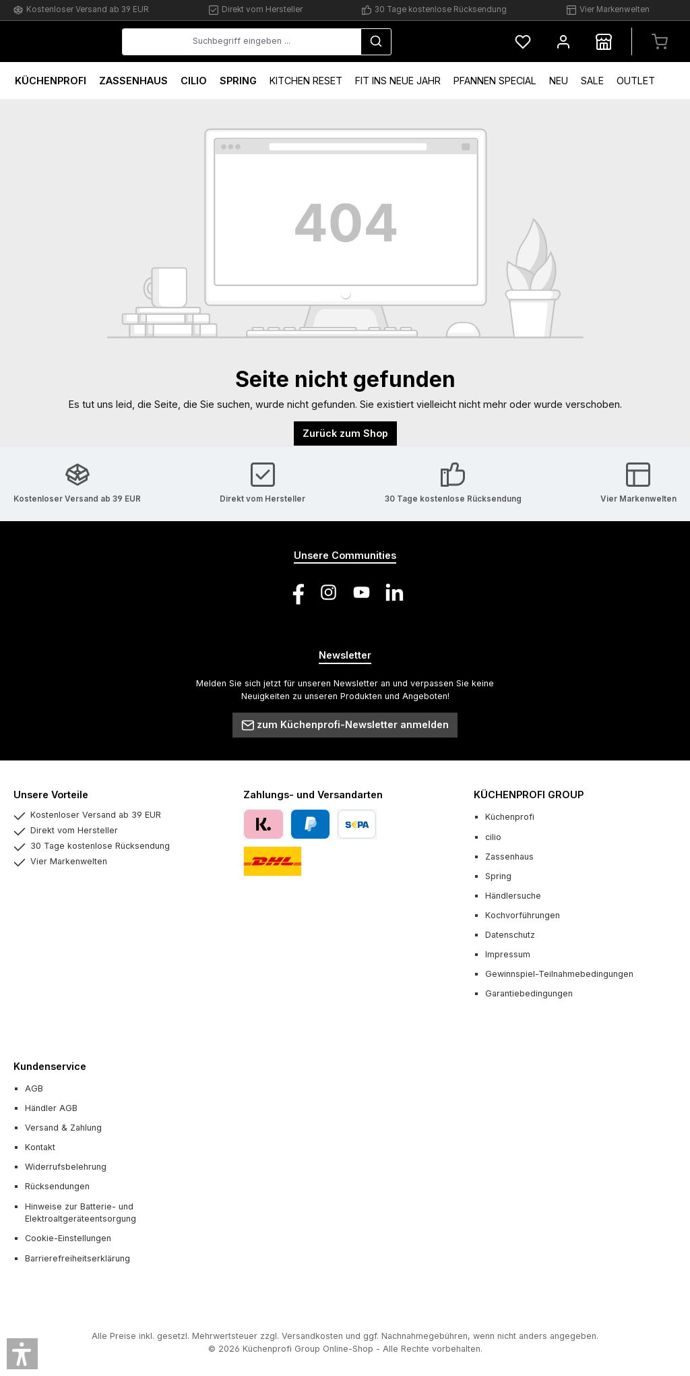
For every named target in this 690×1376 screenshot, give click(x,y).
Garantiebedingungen (529, 993)
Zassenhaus (509, 856)
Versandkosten (312, 1336)
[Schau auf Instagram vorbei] (328, 592)
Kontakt (40, 1147)
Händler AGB (51, 1108)
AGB (34, 1088)
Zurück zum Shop (345, 433)
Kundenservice (49, 1066)
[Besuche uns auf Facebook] (295, 592)
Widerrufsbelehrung (65, 1167)
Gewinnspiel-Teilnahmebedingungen (559, 974)
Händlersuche (513, 896)
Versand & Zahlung (63, 1128)
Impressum (507, 954)
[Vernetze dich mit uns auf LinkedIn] (394, 592)
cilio (493, 837)
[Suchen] (456, 41)
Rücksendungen (57, 1186)
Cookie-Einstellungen (68, 1238)
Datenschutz (510, 935)
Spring (498, 876)
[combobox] (342, 41)
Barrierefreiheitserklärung (77, 1258)
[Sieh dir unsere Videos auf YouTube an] (361, 592)
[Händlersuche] (604, 41)
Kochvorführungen (522, 915)
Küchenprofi (509, 817)
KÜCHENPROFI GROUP (529, 794)
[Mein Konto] (563, 41)
